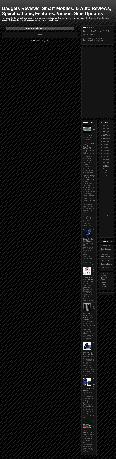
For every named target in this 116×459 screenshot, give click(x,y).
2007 (105, 132)
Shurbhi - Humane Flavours (104, 285)
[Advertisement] (95, 82)
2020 (105, 157)
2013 (105, 150)
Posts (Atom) (44, 41)
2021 (105, 160)
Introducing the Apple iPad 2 (89, 201)
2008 (105, 135)
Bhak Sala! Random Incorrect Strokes (105, 276)
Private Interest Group (91, 34)
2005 (105, 126)
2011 (105, 144)
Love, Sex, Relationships (105, 255)
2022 (105, 163)
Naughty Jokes (106, 245)
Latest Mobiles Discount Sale (93, 38)
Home (39, 35)
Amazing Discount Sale (91, 42)
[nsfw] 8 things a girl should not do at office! (89, 178)
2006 (105, 129)
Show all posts (48, 28)
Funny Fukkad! (106, 260)
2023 (105, 166)
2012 (105, 147)
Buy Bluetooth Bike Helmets (93, 40)
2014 (105, 153)
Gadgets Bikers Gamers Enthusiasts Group (106, 267)
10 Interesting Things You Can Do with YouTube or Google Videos (88, 147)
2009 (105, 138)
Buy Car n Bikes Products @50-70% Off (97, 31)
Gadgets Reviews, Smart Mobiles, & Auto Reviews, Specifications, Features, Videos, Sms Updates (56, 11)
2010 (105, 141)
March (107, 170)
